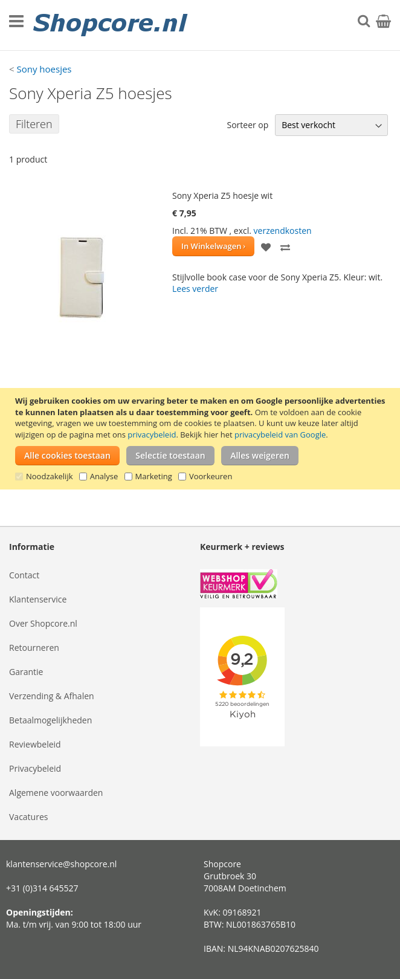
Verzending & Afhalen (51, 696)
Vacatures (28, 816)
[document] (201, 438)
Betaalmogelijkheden (50, 720)
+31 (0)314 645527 (42, 888)
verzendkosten (283, 230)
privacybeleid (151, 434)
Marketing (153, 476)
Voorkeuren (210, 476)
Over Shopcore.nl (43, 623)
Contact (24, 575)
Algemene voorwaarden (56, 792)
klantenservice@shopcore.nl (61, 864)
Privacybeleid (35, 768)
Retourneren (34, 647)
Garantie (26, 671)
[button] (265, 246)
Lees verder (195, 288)
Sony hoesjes (43, 69)
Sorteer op (247, 125)
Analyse (104, 476)
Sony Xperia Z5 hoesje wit (222, 195)
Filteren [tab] (34, 124)
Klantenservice (37, 599)
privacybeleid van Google (280, 434)
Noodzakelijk (49, 476)
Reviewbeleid (35, 744)
